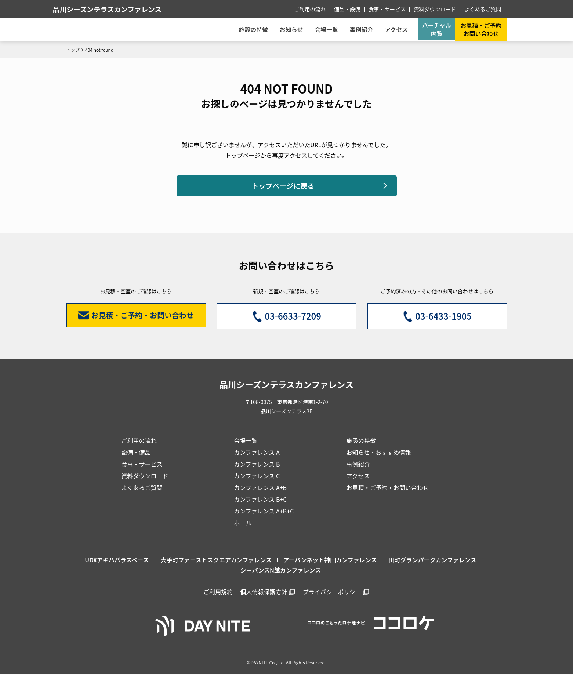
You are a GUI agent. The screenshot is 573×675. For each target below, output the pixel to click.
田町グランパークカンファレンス (432, 560)
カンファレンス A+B (260, 488)
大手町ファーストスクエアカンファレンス (216, 560)
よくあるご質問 (483, 8)
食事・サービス (390, 8)
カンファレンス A (257, 453)
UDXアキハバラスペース (117, 560)
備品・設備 (351, 8)
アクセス (358, 476)
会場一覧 (245, 441)
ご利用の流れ (315, 8)
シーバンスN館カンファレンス (280, 571)
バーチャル (435, 29)
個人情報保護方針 (263, 592)
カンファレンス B (257, 465)
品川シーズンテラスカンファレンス (124, 9)
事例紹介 (358, 29)
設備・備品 (136, 453)
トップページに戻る (283, 186)
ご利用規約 (218, 592)
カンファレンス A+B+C (264, 512)
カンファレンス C (257, 476)
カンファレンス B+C (260, 500)
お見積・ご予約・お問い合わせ (388, 488)
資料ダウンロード (436, 8)
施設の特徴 (361, 441)
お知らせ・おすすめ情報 (379, 453)
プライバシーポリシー (332, 592)
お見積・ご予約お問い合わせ (480, 29)
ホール (242, 523)
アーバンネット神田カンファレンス (330, 560)
